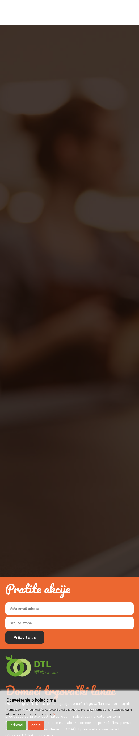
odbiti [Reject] (36, 725)
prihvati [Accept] (17, 725)
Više (56, 714)
